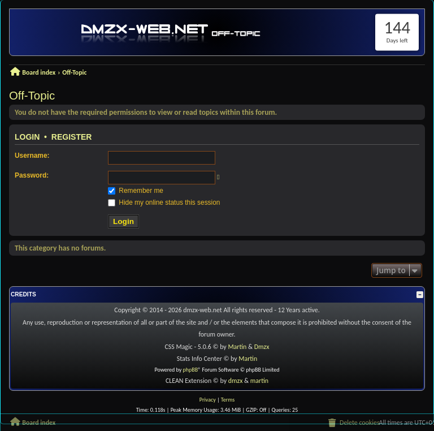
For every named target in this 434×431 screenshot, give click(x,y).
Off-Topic (32, 95)
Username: (32, 156)
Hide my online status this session (164, 202)
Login (27, 136)
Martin (237, 347)
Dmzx (262, 347)
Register (71, 136)
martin (259, 381)
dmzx (235, 381)
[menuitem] (353, 423)
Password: (32, 175)
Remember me (135, 191)
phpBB (190, 369)
